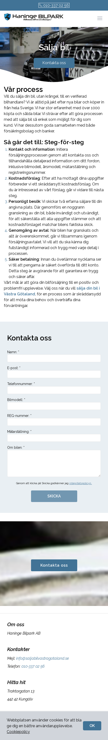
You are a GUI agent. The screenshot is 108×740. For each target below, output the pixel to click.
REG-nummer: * (54, 420)
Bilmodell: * (54, 404)
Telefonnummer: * (54, 388)
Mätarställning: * (54, 436)
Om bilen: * (54, 461)
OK (92, 725)
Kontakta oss (54, 63)
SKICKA (54, 496)
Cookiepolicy (18, 731)
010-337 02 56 (54, 5)
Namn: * (54, 356)
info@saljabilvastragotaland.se (42, 658)
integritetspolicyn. (80, 483)
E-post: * (54, 372)
